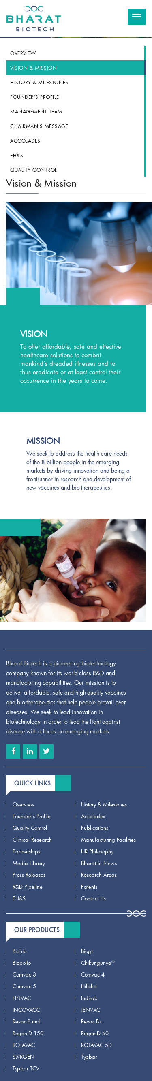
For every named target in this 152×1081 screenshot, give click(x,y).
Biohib (20, 951)
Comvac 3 (24, 974)
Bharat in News (99, 863)
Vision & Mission (33, 67)
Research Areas (99, 874)
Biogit (87, 951)
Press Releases (29, 874)
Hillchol (89, 986)
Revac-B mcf (26, 1021)
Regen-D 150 (28, 1033)
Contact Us (93, 898)
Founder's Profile (34, 97)
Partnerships (26, 851)
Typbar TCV (26, 1068)
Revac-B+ (91, 1021)
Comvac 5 (24, 986)
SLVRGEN (23, 1056)
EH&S (16, 155)
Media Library (29, 863)
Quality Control (33, 169)
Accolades (25, 140)
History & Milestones (39, 82)
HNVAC (22, 998)
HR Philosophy (97, 851)
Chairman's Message (39, 126)
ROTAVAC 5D (96, 1045)
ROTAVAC (24, 1045)
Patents (89, 886)
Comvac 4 (93, 974)
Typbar (89, 1056)
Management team (36, 111)
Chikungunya (98, 962)
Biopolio (22, 962)
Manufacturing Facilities (108, 839)
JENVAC (90, 1009)
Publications (94, 828)
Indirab (89, 998)
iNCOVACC (26, 1009)
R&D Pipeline (28, 886)
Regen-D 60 (95, 1033)
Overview (23, 53)
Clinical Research (32, 839)
